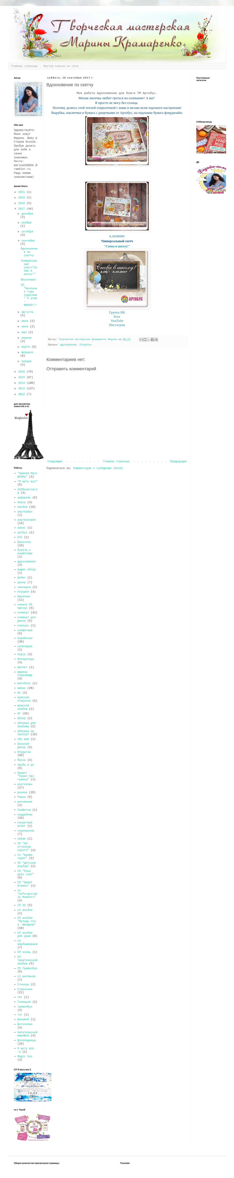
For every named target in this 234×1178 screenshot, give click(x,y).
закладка (24, 587)
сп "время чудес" (25, 856)
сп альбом (25, 910)
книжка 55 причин (25, 606)
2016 (22, 371)
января (26, 361)
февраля (27, 352)
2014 (22, 383)
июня (25, 326)
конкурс (23, 625)
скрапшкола (25, 830)
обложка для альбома (26, 725)
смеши (21, 838)
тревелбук (25, 1006)
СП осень (24, 952)
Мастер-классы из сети (60, 66)
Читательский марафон (27, 1034)
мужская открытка (24, 699)
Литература (25, 659)
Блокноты (24, 542)
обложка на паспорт (25, 733)
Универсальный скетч (117, 241)
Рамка (21, 797)
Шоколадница (26, 1040)
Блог (117, 316)
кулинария (25, 646)
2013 (22, 388)
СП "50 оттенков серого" (24, 847)
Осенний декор (23, 745)
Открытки (85, 344)
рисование (25, 801)
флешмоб (23, 1019)
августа (27, 312)
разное (22, 792)
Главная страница (24, 66)
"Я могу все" (27, 481)
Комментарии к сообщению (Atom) (98, 468)
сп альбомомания (27, 942)
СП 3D (21, 905)
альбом (22, 507)
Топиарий (24, 1002)
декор (21, 582)
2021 (22, 192)
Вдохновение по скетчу (29, 252)
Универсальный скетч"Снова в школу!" (29, 267)
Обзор (21, 718)
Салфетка (24, 809)
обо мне (23, 739)
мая (24, 332)
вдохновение (68, 344)
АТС (19, 537)
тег (19, 997)
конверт (23, 612)
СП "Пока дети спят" (25, 872)
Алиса (21, 502)
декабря (27, 213)
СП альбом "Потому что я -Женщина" (26, 921)
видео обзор (26, 569)
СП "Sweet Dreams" (25, 884)
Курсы (21, 654)
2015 (22, 377)
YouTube (117, 321)
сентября (28, 240)
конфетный (25, 630)
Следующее (54, 461)
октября (27, 231)
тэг (19, 1014)
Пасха (21, 760)
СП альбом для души (25, 934)
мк (19, 692)
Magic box (25, 1056)
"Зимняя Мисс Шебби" (27, 475)
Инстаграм (117, 325)
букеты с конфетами (25, 551)
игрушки (23, 591)
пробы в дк (25, 764)
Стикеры (23, 984)
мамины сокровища (25, 673)
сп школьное (26, 976)
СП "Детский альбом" (26, 864)
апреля (26, 337)
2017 (22, 208)
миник (21, 688)
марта (26, 346)
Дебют (21, 577)
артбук (22, 532)
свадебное (25, 814)
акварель (24, 497)
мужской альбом (23, 707)
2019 (22, 197)
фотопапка (25, 1024)
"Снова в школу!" (117, 246)
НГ (19, 713)
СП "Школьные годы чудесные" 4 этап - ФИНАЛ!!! (29, 295)
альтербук (25, 511)
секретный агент (25, 824)
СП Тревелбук (27, 968)
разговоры (25, 784)
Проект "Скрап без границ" (25, 776)
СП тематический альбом (27, 960)
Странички (25, 989)
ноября (26, 222)
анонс (21, 527)
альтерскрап (26, 519)
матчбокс (24, 683)
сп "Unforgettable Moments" (27, 894)
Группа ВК (117, 312)
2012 (22, 394)
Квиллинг (24, 596)
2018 (22, 203)
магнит (22, 667)
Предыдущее (178, 461)
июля (25, 321)
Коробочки (25, 638)
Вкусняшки (28, 279)
